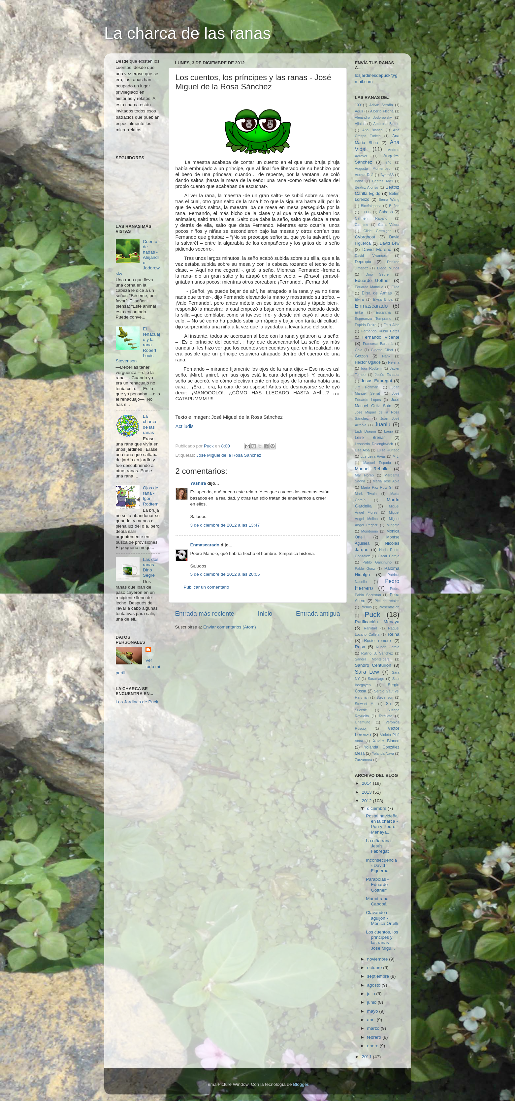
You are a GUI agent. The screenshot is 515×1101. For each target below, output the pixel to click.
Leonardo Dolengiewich (374, 444)
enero (373, 1045)
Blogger (300, 1084)
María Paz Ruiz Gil (377, 487)
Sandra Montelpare (372, 659)
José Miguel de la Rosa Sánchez (228, 455)
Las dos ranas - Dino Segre (150, 567)
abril (372, 1019)
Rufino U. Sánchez (377, 653)
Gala (359, 350)
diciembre (377, 808)
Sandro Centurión (373, 665)
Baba (359, 181)
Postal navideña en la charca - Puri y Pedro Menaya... (382, 824)
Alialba (360, 124)
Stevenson (384, 697)
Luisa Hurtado (388, 450)
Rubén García (387, 647)
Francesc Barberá (378, 344)
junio (372, 1002)
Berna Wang (389, 199)
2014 (367, 783)
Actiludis (185, 426)
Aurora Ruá (364, 175)
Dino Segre (377, 274)
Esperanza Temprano (373, 319)
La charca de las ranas (187, 33)
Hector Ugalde (368, 362)
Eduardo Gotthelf (373, 280)
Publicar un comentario (206, 587)
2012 (367, 800)
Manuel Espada (377, 463)
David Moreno (376, 249)
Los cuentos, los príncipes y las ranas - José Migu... (382, 940)
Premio (366, 607)
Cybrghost (365, 236)
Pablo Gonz (365, 568)
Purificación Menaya (377, 621)
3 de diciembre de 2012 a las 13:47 (225, 525)
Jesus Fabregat (376, 380)
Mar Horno (364, 475)
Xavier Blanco (386, 741)
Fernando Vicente (381, 337)
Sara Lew (367, 672)
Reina (393, 634)
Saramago (376, 679)
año (388, 162)
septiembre (379, 976)
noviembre (378, 959)
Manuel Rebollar (372, 468)
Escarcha (383, 312)
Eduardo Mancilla (369, 287)
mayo (373, 1011)
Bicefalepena (371, 206)
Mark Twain (366, 494)
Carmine (362, 225)
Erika (359, 312)
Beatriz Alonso (366, 187)
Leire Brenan (370, 437)
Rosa (360, 646)
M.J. (396, 456)
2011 (367, 1056)
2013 (367, 792)
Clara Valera (388, 225)
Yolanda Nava (383, 753)
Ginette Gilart (382, 350)
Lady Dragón (365, 431)
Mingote (393, 525)
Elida (395, 287)
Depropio (363, 262)
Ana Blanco (372, 130)
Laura (388, 431)
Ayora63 (387, 175)
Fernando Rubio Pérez (380, 331)
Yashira (198, 483)
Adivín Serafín (381, 105)
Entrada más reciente (205, 613)
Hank (386, 356)
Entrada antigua (318, 613)
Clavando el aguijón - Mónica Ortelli (382, 918)
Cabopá (386, 212)
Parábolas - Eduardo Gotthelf (377, 884)
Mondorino (369, 531)
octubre (375, 967)
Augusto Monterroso (373, 168)
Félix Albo (392, 325)
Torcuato (385, 716)
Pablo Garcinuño (377, 562)
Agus (359, 111)
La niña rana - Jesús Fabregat (379, 846)
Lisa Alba (362, 450)
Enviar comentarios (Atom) (229, 627)
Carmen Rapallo (371, 218)
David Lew (390, 243)
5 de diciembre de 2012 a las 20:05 (225, 574)
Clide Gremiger (377, 231)
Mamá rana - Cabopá (378, 901)
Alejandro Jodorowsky (373, 117)
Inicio (265, 613)
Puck (372, 614)
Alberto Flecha (382, 111)
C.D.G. (366, 212)
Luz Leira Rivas (373, 456)
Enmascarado (205, 544)
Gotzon (361, 356)
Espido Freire (365, 325)
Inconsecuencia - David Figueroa (381, 865)
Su (388, 703)
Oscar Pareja (388, 556)
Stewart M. (364, 704)
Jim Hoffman (366, 387)
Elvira (359, 299)
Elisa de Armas (377, 293)
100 (358, 105)
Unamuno (362, 722)
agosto (374, 985)
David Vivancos (371, 256)
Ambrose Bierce (386, 124)
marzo (374, 1028)
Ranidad (370, 628)
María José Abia (386, 481)
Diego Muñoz (388, 268)
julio (371, 993)
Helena (393, 362)
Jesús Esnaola (387, 375)
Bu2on (394, 206)
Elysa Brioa (383, 299)
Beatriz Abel (382, 181)
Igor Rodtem (371, 368)
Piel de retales (386, 601)
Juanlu (383, 424)
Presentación (389, 607)
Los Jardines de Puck (137, 701)
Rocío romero (377, 640)
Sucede (361, 710)
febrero (375, 1037)
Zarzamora (363, 760)
